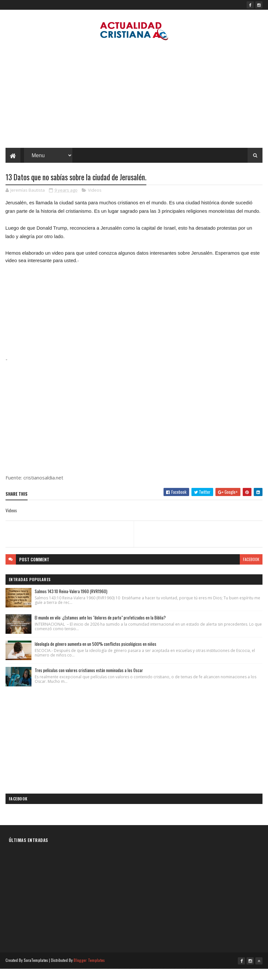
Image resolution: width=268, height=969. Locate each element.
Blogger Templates (89, 960)
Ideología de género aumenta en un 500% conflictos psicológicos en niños (95, 644)
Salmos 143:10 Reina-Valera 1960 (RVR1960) (71, 591)
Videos (95, 190)
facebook (251, 559)
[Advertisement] (134, 95)
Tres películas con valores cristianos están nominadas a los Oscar (89, 670)
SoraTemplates (36, 960)
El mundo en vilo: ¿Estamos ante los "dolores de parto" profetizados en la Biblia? (100, 617)
